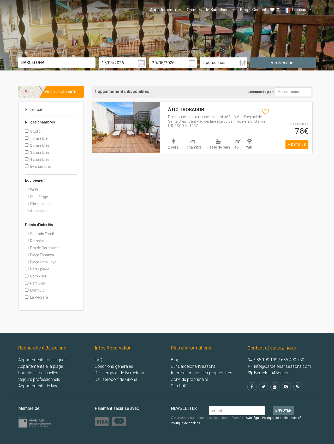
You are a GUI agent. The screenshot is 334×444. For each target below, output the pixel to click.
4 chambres (37, 159)
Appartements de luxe (38, 385)
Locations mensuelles (38, 372)
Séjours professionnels (39, 379)
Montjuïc (34, 290)
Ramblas (35, 241)
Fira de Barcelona (41, 248)
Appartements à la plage (40, 366)
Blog (244, 9)
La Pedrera (36, 297)
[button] (97, 139)
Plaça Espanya (39, 255)
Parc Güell (35, 283)
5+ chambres (38, 166)
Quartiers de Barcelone (211, 9)
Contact (259, 9)
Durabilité (179, 385)
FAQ (98, 359)
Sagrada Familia (41, 234)
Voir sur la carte (60, 92)
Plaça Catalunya (41, 262)
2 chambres (37, 145)
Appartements (166, 9)
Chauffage (36, 197)
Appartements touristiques (42, 359)
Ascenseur (36, 211)
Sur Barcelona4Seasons (193, 366)
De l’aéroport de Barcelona (119, 372)
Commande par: (260, 92)
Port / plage (37, 269)
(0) (275, 9)
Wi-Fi (31, 190)
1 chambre (36, 138)
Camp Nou (36, 276)
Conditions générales (114, 366)
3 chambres (37, 152)
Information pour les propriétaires (201, 372)
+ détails (297, 145)
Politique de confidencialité (281, 418)
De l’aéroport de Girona (116, 379)
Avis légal (253, 418)
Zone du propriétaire (189, 379)
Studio (33, 131)
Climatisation (38, 204)
